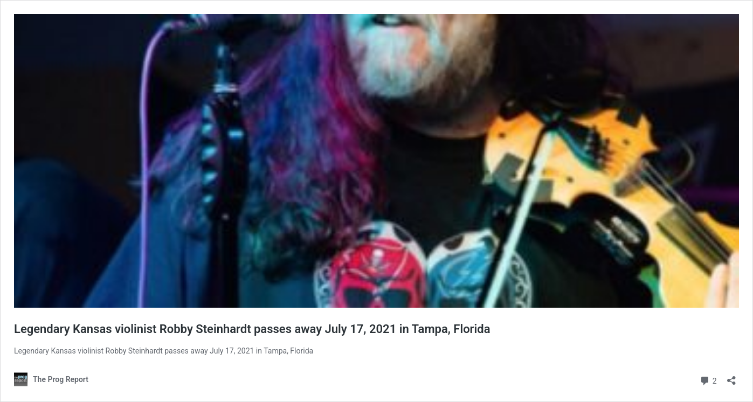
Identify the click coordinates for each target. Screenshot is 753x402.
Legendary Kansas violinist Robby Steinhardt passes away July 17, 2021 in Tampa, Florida (252, 329)
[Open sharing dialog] (731, 377)
